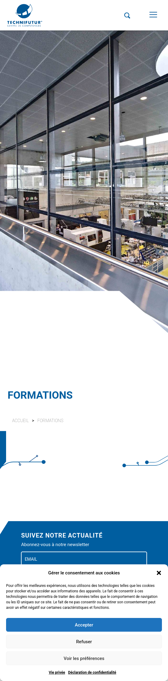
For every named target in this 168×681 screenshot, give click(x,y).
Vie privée (57, 672)
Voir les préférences (84, 658)
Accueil (20, 420)
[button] (159, 573)
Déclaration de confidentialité (92, 672)
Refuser (84, 641)
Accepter (84, 625)
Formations (50, 420)
